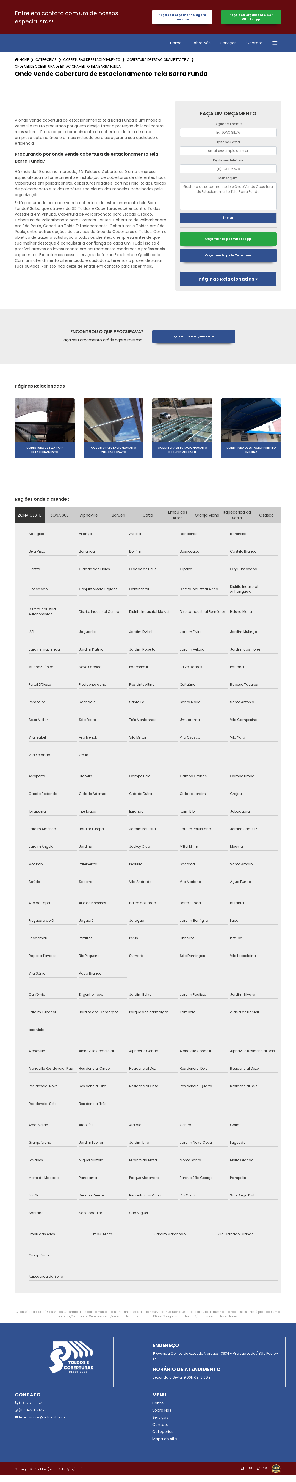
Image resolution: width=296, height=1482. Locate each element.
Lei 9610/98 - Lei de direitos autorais (211, 1323)
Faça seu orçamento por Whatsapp (251, 19)
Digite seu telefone (228, 164)
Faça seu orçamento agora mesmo (182, 19)
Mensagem (228, 182)
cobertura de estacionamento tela (158, 63)
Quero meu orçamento (194, 343)
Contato (254, 47)
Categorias (46, 63)
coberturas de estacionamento (91, 63)
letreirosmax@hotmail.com (40, 1424)
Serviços (228, 47)
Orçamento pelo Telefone (228, 262)
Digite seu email (228, 146)
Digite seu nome (228, 128)
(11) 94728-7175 (29, 1417)
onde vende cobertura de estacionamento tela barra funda (68, 70)
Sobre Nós (201, 47)
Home (176, 47)
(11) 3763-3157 (28, 1410)
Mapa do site (164, 1445)
